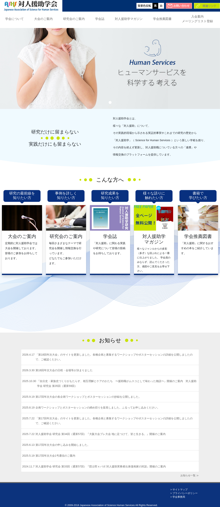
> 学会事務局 (177, 496)
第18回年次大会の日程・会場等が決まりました (64, 370)
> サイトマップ (179, 489)
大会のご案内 (43, 18)
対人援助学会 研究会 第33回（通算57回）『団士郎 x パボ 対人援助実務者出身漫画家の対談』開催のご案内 (101, 466)
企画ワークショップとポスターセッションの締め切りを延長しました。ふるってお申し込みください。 (98, 407)
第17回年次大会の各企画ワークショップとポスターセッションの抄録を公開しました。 (88, 396)
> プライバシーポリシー (184, 493)
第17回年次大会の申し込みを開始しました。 (63, 444)
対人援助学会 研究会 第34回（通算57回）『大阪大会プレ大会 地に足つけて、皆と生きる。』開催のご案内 (101, 434)
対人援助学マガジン (129, 18)
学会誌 (99, 18)
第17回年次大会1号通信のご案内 (55, 455)
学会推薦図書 (162, 18)
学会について (14, 18)
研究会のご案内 (74, 18)
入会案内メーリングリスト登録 (197, 19)
